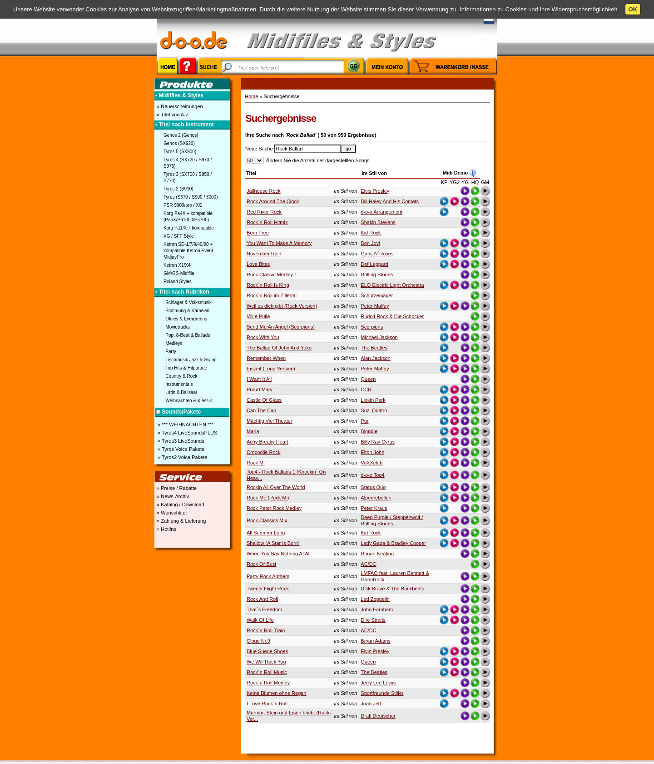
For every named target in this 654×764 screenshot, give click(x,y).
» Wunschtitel (171, 512)
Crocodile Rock (264, 452)
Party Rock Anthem (268, 576)
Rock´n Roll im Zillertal (272, 295)
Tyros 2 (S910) (178, 188)
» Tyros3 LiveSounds (180, 441)
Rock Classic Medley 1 (272, 274)
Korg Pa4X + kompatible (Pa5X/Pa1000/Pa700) (188, 216)
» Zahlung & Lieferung (180, 521)
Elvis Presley (375, 191)
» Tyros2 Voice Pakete (181, 457)
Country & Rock (181, 376)
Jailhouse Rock (264, 191)
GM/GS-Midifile (179, 273)
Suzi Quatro (374, 410)
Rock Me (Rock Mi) (268, 497)
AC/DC (368, 564)
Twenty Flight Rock (268, 588)
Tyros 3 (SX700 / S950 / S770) (188, 177)
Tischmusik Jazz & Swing (190, 359)
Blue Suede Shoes (267, 651)
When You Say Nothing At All (279, 553)
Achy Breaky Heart (267, 441)
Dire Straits (373, 620)
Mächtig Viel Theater (269, 421)
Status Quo (373, 487)
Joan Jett (371, 703)
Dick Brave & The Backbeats (392, 588)
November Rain (264, 253)
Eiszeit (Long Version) (271, 368)
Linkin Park (373, 400)
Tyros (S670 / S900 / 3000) (191, 197)
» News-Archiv (172, 496)
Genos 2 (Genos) (181, 135)
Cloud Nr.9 (258, 641)
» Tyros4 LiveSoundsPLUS (186, 432)
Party (170, 351)
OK (633, 9)
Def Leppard (374, 264)
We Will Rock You (266, 661)
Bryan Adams (375, 641)
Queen (368, 379)
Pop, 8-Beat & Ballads (187, 335)
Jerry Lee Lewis (378, 682)
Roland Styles (178, 281)
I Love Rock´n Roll (267, 703)
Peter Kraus (374, 508)
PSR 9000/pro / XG (183, 205)
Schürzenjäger (377, 295)
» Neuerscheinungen (179, 106)
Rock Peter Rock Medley (274, 508)
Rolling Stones (377, 274)
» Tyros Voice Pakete (180, 449)
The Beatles (374, 347)
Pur (364, 421)
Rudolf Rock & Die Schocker (392, 316)
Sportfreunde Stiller (382, 693)
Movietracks (177, 327)
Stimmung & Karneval (187, 310)
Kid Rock (371, 232)
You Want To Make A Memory (279, 243)
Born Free (258, 232)
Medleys (173, 343)
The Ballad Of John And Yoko (279, 347)
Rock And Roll (262, 599)
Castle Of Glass (264, 400)
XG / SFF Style (179, 236)
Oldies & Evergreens (186, 318)
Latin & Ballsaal (181, 392)
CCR (366, 389)
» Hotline (165, 529)
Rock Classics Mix (267, 520)
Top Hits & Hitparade (186, 367)
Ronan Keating (377, 553)
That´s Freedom (264, 609)
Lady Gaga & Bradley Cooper (393, 543)
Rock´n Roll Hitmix (267, 222)
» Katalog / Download (179, 504)
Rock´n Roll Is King (268, 285)
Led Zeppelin (375, 599)
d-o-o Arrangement (381, 212)
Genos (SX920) (179, 143)
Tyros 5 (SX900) (180, 151)
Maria (253, 431)
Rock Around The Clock (273, 201)
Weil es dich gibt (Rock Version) (282, 306)
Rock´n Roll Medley (268, 682)
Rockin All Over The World (276, 487)
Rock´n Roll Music (267, 672)
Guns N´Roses (377, 253)
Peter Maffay (375, 306)
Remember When (266, 358)
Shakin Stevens (378, 222)
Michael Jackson (379, 337)
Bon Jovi (370, 243)
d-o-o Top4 (372, 475)
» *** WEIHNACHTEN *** (184, 424)
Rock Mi (256, 462)
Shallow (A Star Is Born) (273, 543)
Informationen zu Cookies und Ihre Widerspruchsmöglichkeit (538, 9)
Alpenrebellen (376, 497)
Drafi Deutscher (378, 716)
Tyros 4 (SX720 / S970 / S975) (188, 163)
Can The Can (261, 410)
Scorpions (372, 327)
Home (251, 96)
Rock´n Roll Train (266, 630)
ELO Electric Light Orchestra (392, 285)
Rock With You (263, 337)
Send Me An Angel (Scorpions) (281, 327)
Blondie (369, 431)
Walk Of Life (260, 620)
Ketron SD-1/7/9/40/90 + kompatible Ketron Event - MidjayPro (190, 251)
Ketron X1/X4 (177, 265)
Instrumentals (179, 384)
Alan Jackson (375, 358)
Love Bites (258, 264)
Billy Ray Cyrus (378, 441)
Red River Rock (264, 212)
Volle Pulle (258, 316)
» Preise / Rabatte (176, 488)
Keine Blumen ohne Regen (276, 693)
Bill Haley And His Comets (390, 201)
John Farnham (377, 609)
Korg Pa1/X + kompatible (189, 227)
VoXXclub (371, 462)
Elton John (372, 452)
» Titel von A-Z (171, 114)
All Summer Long (266, 532)
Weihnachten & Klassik (188, 400)
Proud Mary (259, 389)
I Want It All (259, 379)
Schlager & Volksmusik (188, 302)
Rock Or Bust (261, 564)
